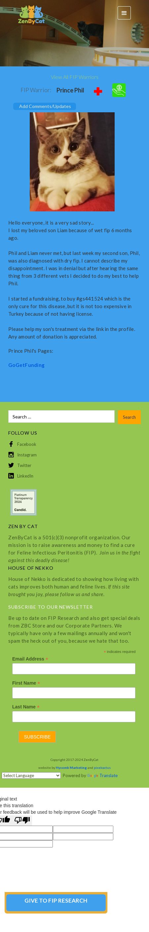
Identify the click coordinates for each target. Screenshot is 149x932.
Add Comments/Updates (45, 106)
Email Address (30, 659)
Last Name (26, 707)
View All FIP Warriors (74, 77)
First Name (26, 683)
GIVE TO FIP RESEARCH (55, 900)
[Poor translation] (22, 820)
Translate (102, 775)
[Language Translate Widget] (31, 775)
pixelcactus (102, 768)
